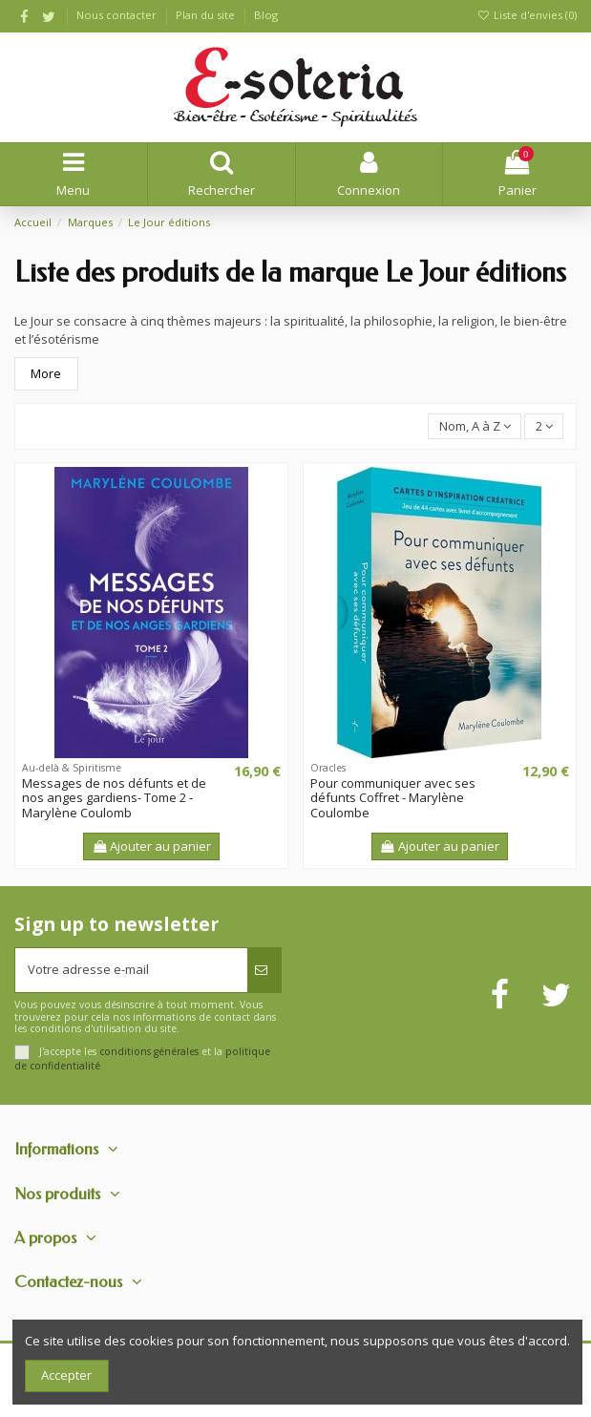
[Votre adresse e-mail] (131, 970)
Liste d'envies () (527, 15)
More (46, 373)
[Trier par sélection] (474, 426)
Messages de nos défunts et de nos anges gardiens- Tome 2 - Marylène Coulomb (114, 797)
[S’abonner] (264, 970)
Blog (266, 15)
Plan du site (207, 15)
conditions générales (149, 1051)
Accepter (66, 1375)
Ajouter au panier (152, 846)
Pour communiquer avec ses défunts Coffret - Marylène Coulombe (392, 797)
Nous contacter (117, 15)
